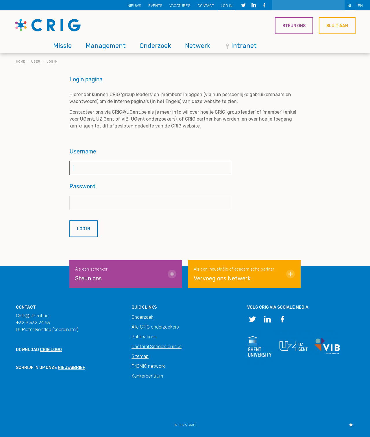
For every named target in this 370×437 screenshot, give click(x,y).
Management (106, 46)
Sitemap (140, 356)
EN (360, 5)
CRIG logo (51, 349)
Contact (205, 5)
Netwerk (197, 46)
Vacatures (179, 5)
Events (155, 5)
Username (82, 151)
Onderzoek (155, 46)
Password (82, 186)
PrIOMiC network (148, 366)
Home (20, 61)
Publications (144, 337)
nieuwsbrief (71, 367)
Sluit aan (337, 25)
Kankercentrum (147, 376)
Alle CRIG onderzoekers (155, 327)
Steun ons (294, 25)
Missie (62, 46)
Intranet (244, 46)
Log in (226, 5)
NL (349, 5)
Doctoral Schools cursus (157, 346)
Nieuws (134, 5)
